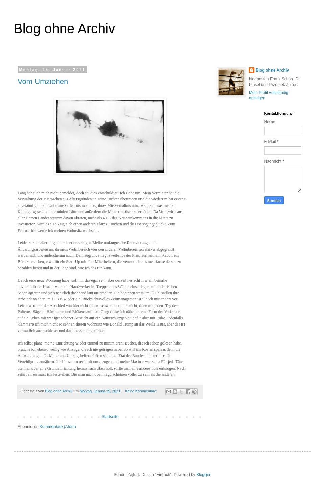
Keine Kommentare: (141, 391)
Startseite (110, 416)
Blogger (203, 474)
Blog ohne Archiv (272, 70)
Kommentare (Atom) (58, 426)
